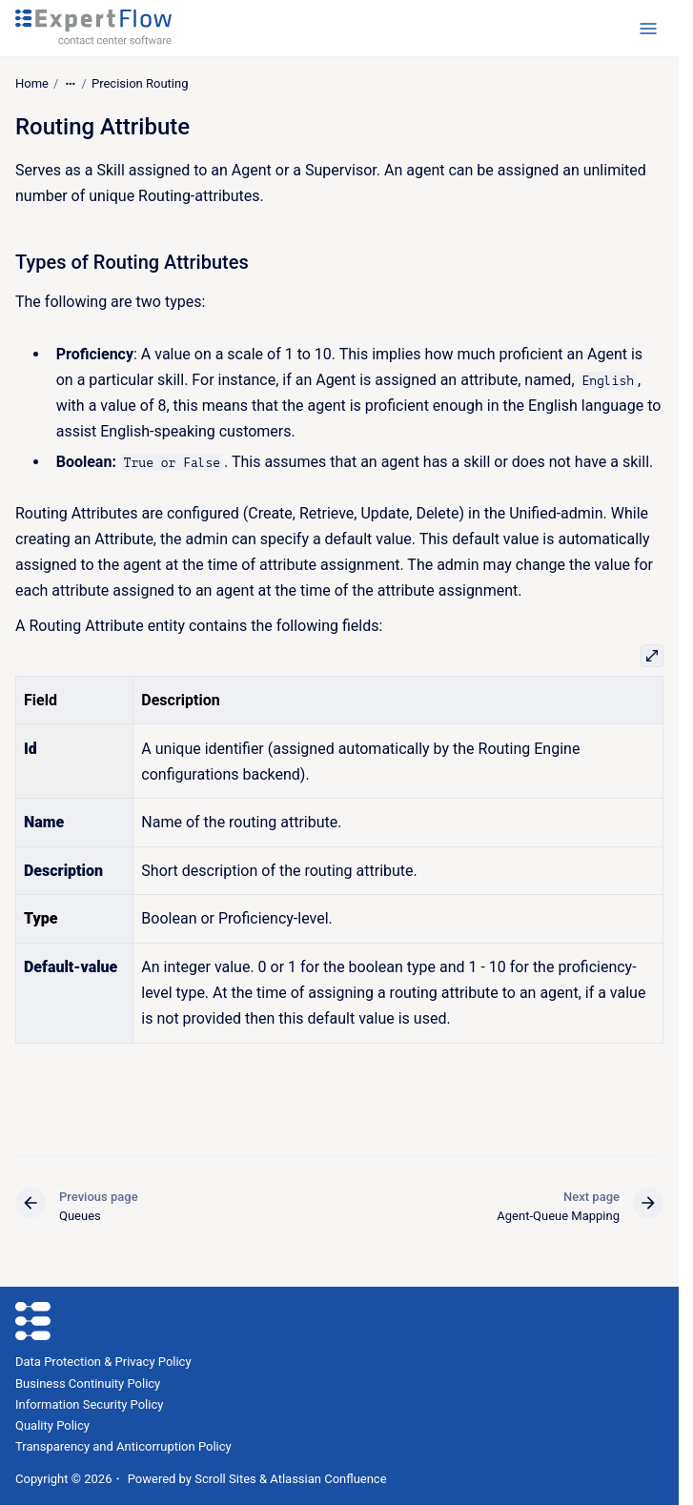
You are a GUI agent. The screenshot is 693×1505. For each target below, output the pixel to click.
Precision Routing (140, 83)
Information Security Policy (89, 1404)
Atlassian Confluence (328, 1479)
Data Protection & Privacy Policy (103, 1361)
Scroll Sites (225, 1479)
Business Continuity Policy (87, 1383)
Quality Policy (52, 1425)
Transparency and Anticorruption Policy (123, 1446)
